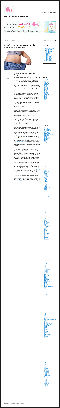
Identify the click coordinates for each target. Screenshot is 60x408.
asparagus (45, 142)
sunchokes (45, 362)
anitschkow (45, 136)
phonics (45, 318)
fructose (45, 227)
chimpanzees (46, 176)
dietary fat (45, 197)
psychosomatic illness (47, 334)
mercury (45, 283)
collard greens (46, 181)
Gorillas (45, 235)
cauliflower (45, 170)
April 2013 (45, 95)
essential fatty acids (47, 211)
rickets (45, 344)
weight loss (45, 391)
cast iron (45, 169)
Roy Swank (45, 345)
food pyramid (46, 223)
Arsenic (45, 141)
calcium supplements (47, 161)
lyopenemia (46, 273)
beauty (45, 149)
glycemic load (46, 234)
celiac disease (46, 172)
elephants (45, 209)
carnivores (45, 166)
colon (45, 182)
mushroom (45, 296)
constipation (46, 186)
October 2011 (46, 104)
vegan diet (45, 379)
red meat (45, 340)
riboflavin (45, 343)
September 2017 (46, 83)
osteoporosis (46, 309)
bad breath (45, 147)
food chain (45, 221)
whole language (46, 393)
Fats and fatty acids (48, 52)
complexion (46, 185)
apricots (45, 140)
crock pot (45, 190)
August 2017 (46, 84)
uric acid (45, 374)
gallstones (45, 228)
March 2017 (45, 86)
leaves (45, 264)
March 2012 (45, 99)
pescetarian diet (46, 317)
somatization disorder (47, 356)
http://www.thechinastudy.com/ (20, 141)
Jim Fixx (9, 76)
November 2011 (46, 103)
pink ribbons (46, 322)
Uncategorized (46, 372)
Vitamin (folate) (48, 57)
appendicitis (46, 139)
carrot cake (45, 168)
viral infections (46, 383)
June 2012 (45, 97)
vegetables (45, 380)
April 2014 (45, 90)
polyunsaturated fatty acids (48, 324)
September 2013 (46, 94)
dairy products (46, 191)
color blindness (46, 184)
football (45, 224)
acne (44, 127)
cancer (45, 163)
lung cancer (46, 272)
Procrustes (45, 332)
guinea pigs (46, 237)
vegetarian (45, 381)
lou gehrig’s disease (47, 269)
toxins (45, 367)
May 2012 (45, 98)
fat (44, 213)
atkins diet (45, 145)
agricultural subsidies (47, 130)
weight (45, 390)
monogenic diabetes (47, 293)
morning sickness (47, 294)
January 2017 (46, 87)
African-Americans (47, 129)
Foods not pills (46, 54)
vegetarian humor (47, 382)
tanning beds (46, 364)
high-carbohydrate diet (47, 244)
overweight (8, 77)
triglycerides (46, 368)
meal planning (46, 278)
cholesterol (5, 75)
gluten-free (46, 232)
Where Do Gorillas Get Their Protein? (16, 16)
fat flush (45, 215)
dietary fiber (46, 198)
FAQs (42, 12)
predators (45, 329)
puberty (45, 335)
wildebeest (45, 394)
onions (45, 307)
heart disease (46, 241)
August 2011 (46, 106)
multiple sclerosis (46, 295)
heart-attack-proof (28, 152)
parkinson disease (47, 313)
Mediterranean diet (47, 281)
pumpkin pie (46, 336)
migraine (45, 285)
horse (45, 247)
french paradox (46, 226)
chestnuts (45, 173)
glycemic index (46, 233)
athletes (45, 144)
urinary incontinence (47, 375)
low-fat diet (46, 271)
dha (44, 194)
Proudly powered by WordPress (21, 403)
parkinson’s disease (47, 314)
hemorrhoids (46, 242)
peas (44, 316)
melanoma (45, 282)
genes (45, 229)
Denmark (45, 193)
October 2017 (46, 82)
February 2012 (46, 100)
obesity (5, 77)
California (45, 162)
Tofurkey (45, 366)
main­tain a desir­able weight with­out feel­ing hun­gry (30, 169)
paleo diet (45, 311)
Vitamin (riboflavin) (48, 55)
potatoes (45, 326)
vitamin (46, 384)
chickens (45, 174)
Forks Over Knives (47, 225)
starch (45, 357)
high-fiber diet (46, 245)
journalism (45, 261)
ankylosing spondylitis (47, 137)
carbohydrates (46, 165)
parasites (45, 312)
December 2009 (46, 119)
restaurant (45, 342)
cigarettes (45, 179)
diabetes (45, 195)
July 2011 (45, 107)
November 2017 (46, 81)
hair (44, 238)
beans (45, 148)
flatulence (45, 218)
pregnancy (45, 330)
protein (45, 333)
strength (45, 360)
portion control (46, 325)
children (45, 175)
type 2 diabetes (46, 371)
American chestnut (47, 133)
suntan (45, 363)
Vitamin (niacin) (48, 56)
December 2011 (46, 102)
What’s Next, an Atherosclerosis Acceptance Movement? (19, 46)
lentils (45, 266)
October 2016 (46, 89)
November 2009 (46, 120)
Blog (39, 12)
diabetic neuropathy (47, 196)
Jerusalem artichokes (47, 259)
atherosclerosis (46, 143)
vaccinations (46, 377)
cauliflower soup (46, 171)
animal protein (6, 74)
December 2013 (46, 92)
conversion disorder (47, 187)
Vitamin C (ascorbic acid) (48, 59)
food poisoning (46, 222)
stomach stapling (46, 359)
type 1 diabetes (46, 370)
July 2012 (45, 96)
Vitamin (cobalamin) (48, 58)
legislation (45, 265)
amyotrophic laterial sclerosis (48, 134)
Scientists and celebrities (48, 60)
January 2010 (46, 118)
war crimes (45, 389)
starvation (45, 358)
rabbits (45, 337)
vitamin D (45, 388)
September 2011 (46, 105)
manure (45, 277)
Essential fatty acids (48, 53)
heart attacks (46, 240)
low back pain (46, 270)
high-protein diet (46, 246)
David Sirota (46, 192)
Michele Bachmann (47, 284)
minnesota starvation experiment (49, 286)
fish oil (45, 217)
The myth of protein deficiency (49, 48)
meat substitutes (46, 279)
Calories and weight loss (48, 51)
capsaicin (45, 164)
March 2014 (45, 91)
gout (44, 236)
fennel (45, 216)
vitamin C (45, 387)
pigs (44, 321)
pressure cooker (46, 331)
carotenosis (46, 167)
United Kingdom (46, 373)
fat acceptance (46, 214)
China (45, 177)
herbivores (45, 243)
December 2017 (46, 80)
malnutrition (46, 274)
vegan (45, 378)
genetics (45, 230)
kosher (45, 262)
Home (35, 12)
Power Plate (46, 328)
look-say (45, 268)
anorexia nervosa (46, 138)
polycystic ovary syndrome (48, 323)
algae (45, 131)
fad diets (45, 212)
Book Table (50, 12)
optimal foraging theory (47, 308)
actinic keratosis (46, 128)
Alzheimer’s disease (47, 132)
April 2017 (45, 85)
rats (44, 338)
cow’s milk (45, 189)
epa (44, 210)
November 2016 (46, 88)
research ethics (46, 341)
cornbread (45, 188)
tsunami (45, 369)
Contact (54, 12)
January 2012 (46, 101)
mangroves (46, 276)
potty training (46, 327)
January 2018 (46, 79)
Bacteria (45, 146)
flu (44, 219)
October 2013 (46, 93)
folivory (45, 220)
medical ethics (46, 280)
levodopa (45, 267)
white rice (45, 392)
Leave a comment (6, 78)
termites (45, 365)
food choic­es (20, 180)
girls (44, 231)
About (45, 12)
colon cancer (46, 183)
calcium (45, 160)
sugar (45, 361)
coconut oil (45, 180)
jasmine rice (46, 258)
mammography (46, 275)
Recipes (45, 339)
